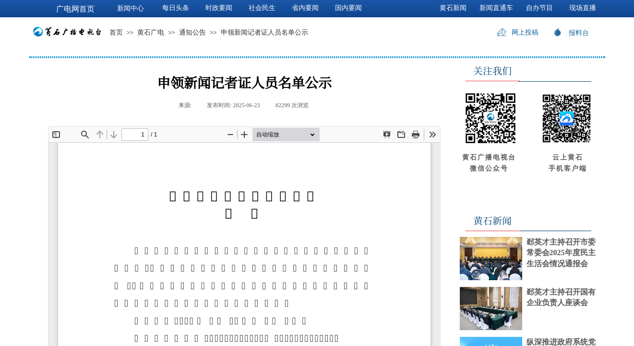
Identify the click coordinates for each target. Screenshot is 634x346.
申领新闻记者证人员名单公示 (264, 32)
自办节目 (539, 8)
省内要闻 (305, 8)
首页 (116, 32)
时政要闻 (218, 8)
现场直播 (582, 8)
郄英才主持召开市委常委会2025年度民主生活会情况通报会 (561, 253)
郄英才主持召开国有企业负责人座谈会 (561, 297)
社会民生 (262, 8)
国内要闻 (348, 8)
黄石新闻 (453, 8)
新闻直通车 (496, 8)
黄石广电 (150, 32)
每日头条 (175, 8)
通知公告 (192, 32)
